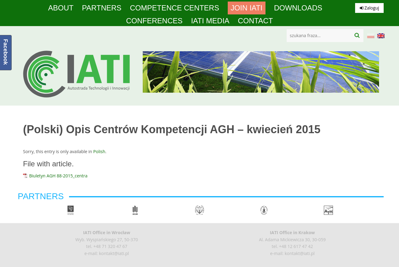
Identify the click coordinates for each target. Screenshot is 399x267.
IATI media (210, 20)
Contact (255, 20)
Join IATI (247, 8)
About (61, 8)
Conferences (154, 20)
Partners (101, 8)
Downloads (298, 8)
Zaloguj (369, 8)
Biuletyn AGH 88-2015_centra (58, 175)
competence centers (174, 8)
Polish (99, 151)
